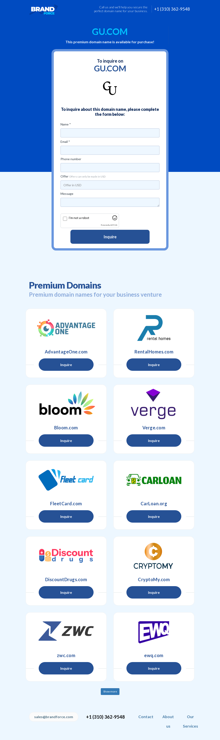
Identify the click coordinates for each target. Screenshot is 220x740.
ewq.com (154, 655)
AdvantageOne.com (66, 351)
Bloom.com (66, 427)
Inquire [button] (66, 364)
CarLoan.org (154, 503)
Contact (145, 716)
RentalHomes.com (154, 351)
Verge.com (154, 427)
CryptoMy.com (154, 579)
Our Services (190, 721)
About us (168, 721)
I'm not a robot (79, 218)
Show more (110, 691)
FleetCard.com (66, 503)
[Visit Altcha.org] (114, 219)
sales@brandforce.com (53, 717)
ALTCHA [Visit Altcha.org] (113, 225)
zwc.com (66, 655)
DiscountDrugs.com (66, 579)
